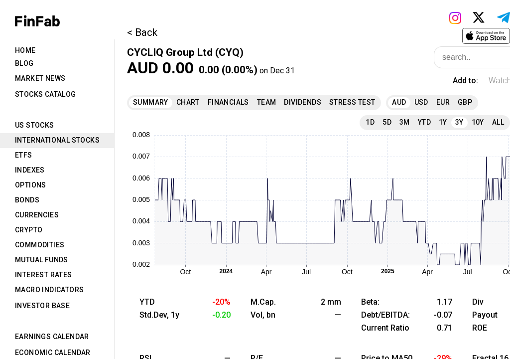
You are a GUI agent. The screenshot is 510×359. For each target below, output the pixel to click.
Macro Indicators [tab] (49, 290)
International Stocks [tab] (57, 140)
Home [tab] (25, 50)
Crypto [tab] (28, 230)
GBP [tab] (465, 102)
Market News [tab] (40, 78)
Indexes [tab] (30, 170)
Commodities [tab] (39, 245)
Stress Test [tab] (352, 102)
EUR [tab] (443, 102)
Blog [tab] (24, 63)
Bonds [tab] (27, 200)
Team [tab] (266, 102)
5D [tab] (386, 122)
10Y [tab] (478, 122)
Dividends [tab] (302, 102)
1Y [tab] (443, 122)
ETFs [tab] (23, 155)
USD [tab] (421, 102)
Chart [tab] (188, 102)
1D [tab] (370, 122)
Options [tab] (30, 185)
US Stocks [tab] (34, 125)
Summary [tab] (150, 102)
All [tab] (498, 122)
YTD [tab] (424, 122)
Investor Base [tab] (42, 306)
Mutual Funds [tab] (41, 260)
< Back (142, 32)
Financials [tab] (228, 102)
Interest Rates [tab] (43, 275)
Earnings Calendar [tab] (52, 337)
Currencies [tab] (37, 215)
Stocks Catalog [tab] (45, 94)
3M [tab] (404, 122)
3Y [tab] (459, 122)
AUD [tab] (399, 102)
